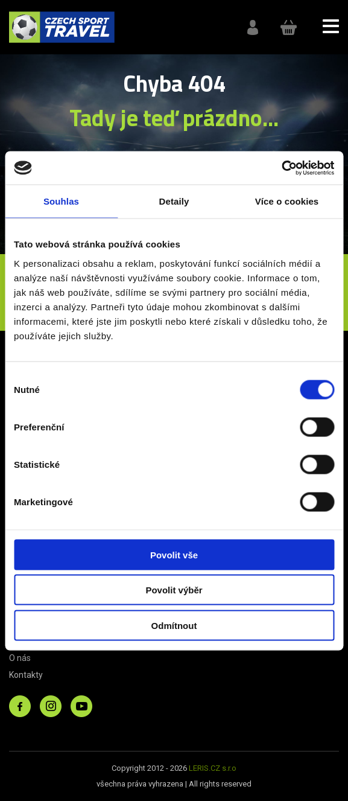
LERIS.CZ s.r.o (212, 768)
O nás (20, 658)
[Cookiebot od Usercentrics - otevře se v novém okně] (281, 168)
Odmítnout (174, 625)
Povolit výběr (173, 590)
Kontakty (26, 675)
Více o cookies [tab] (287, 201)
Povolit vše (174, 554)
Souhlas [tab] (61, 201)
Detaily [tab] (174, 201)
